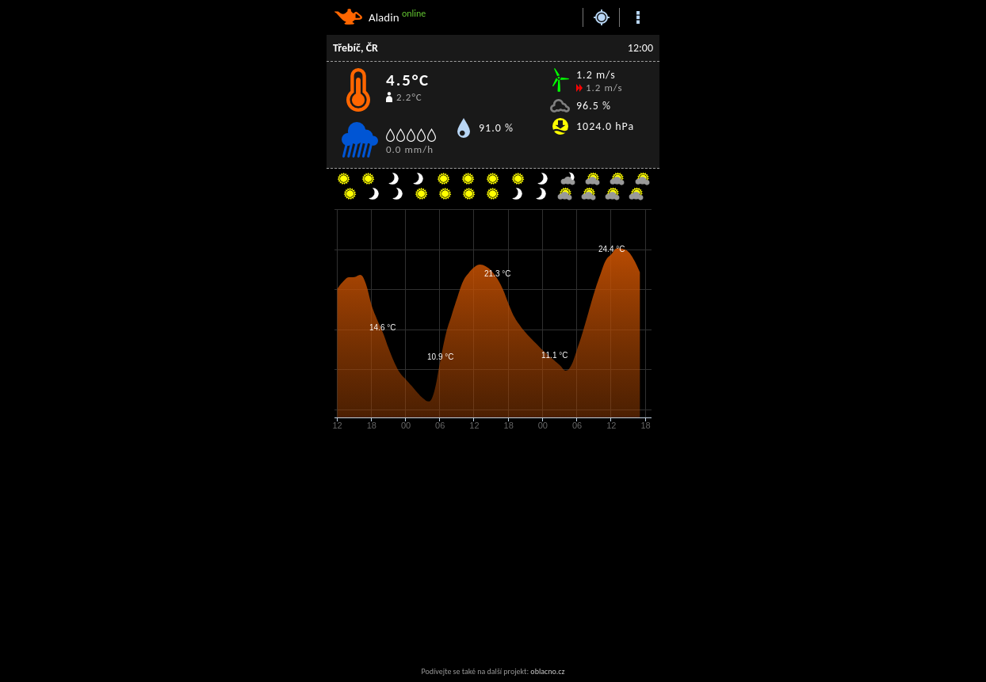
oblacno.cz (547, 671)
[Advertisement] (453, 550)
